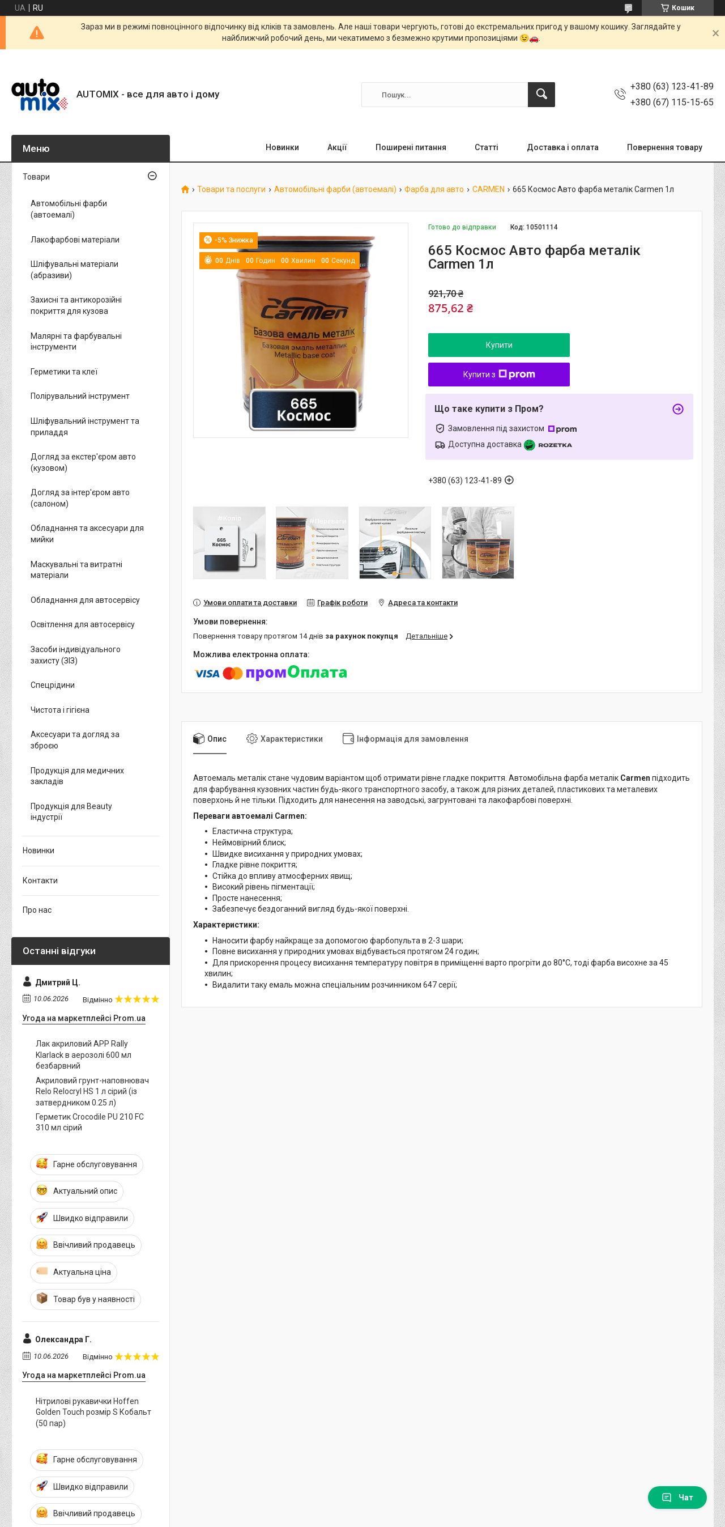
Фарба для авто (434, 189)
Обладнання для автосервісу (85, 600)
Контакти (40, 880)
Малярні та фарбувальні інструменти (76, 341)
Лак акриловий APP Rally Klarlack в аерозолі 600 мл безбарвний (83, 1054)
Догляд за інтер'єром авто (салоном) (80, 498)
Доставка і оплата (563, 147)
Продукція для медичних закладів (77, 776)
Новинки (282, 147)
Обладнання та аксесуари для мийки (87, 534)
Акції (337, 147)
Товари (36, 176)
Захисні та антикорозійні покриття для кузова (76, 305)
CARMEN (488, 189)
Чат (677, 1497)
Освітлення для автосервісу (83, 624)
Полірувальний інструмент (80, 396)
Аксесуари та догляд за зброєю (75, 740)
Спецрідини (53, 685)
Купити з (499, 374)
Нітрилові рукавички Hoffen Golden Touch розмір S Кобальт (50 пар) (93, 1412)
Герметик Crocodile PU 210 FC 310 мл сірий (90, 1122)
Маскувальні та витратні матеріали (76, 570)
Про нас (37, 910)
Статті (486, 147)
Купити (499, 345)
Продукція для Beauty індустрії (71, 812)
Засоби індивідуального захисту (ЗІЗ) (76, 655)
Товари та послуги (231, 189)
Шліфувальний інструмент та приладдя (85, 426)
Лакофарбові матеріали (75, 239)
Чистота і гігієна (60, 709)
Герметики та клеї (64, 371)
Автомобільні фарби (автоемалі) (335, 189)
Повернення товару (664, 147)
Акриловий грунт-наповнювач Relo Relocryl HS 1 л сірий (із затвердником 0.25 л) (92, 1091)
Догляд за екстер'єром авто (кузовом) (83, 462)
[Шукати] (541, 94)
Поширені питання (411, 147)
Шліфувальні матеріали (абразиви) (74, 270)
